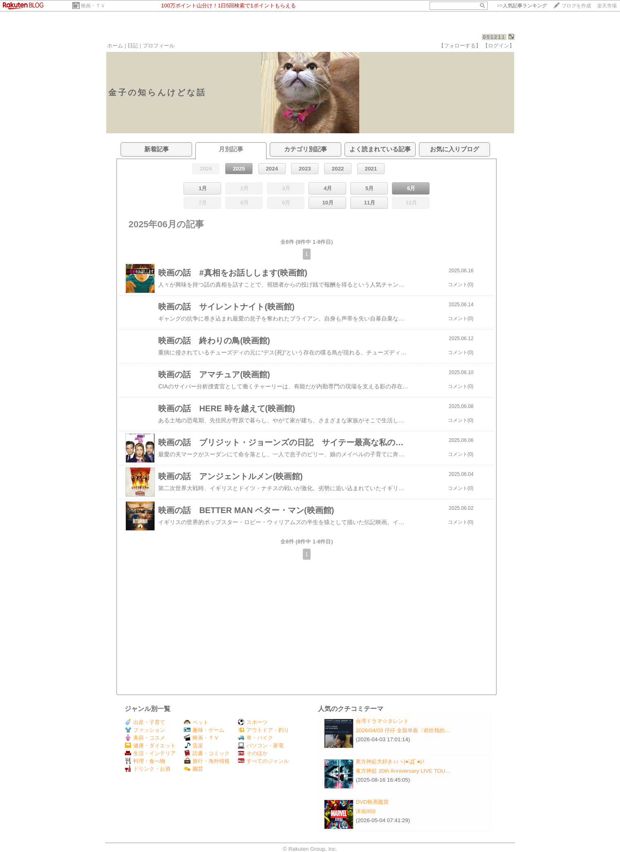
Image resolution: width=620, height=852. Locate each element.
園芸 (193, 769)
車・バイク (255, 738)
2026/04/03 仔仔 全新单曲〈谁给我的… (403, 730)
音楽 (193, 745)
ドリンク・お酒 (147, 769)
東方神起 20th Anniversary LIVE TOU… (403, 771)
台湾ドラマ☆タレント (382, 721)
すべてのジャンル (263, 761)
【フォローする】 (460, 46)
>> (522, 6)
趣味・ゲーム (204, 730)
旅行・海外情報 (207, 761)
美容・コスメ (145, 738)
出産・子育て (145, 722)
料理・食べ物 (145, 761)
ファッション (145, 730)
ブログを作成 (576, 6)
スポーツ (253, 722)
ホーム (115, 46)
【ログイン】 (499, 46)
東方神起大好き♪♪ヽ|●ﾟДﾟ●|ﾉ (390, 761)
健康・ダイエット (150, 745)
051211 (494, 37)
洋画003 (365, 811)
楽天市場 (607, 6)
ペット (196, 722)
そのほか (253, 753)
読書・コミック (207, 753)
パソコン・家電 (261, 745)
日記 (133, 46)
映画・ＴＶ (93, 6)
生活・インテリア (150, 753)
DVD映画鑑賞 (372, 802)
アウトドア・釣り (263, 730)
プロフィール (159, 46)
